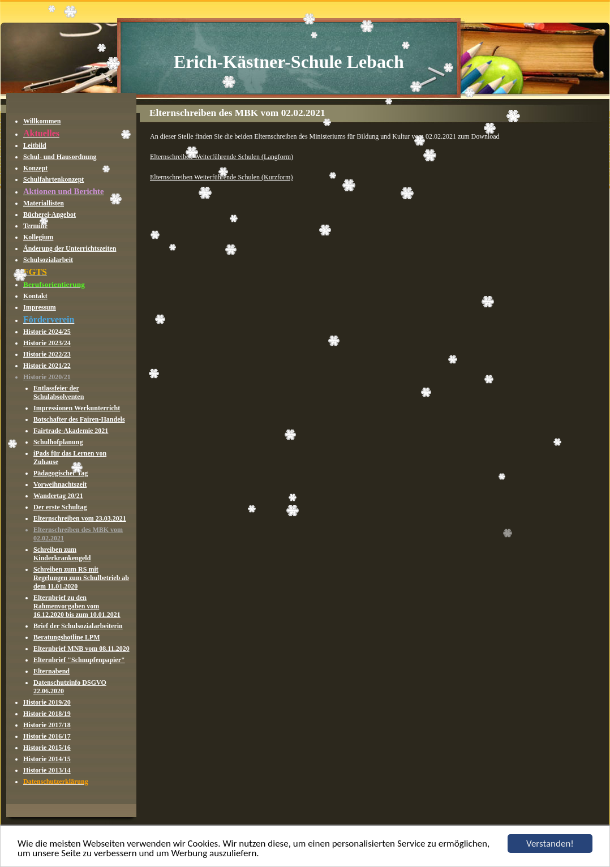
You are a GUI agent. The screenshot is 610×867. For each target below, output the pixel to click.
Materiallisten (43, 203)
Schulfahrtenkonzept (53, 179)
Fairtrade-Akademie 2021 (70, 431)
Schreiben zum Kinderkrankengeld (62, 554)
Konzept (35, 168)
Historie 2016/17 (47, 736)
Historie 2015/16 (47, 748)
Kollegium (38, 237)
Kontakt (35, 296)
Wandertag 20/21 (58, 496)
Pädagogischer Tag (60, 473)
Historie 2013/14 (47, 770)
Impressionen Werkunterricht (76, 408)
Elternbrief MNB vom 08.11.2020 (81, 649)
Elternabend (51, 671)
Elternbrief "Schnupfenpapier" (79, 660)
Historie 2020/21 (47, 377)
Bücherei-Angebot (49, 214)
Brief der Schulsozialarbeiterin (78, 626)
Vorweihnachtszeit (60, 484)
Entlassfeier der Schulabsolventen (58, 392)
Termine (35, 226)
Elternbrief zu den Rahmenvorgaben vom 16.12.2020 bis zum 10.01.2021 (77, 606)
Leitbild (34, 145)
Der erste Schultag (60, 507)
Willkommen (42, 121)
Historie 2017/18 (47, 725)
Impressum (39, 307)
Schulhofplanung (58, 442)
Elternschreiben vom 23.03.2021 (79, 518)
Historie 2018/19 (47, 714)
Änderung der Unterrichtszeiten (69, 248)
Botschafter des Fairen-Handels (79, 419)
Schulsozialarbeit (48, 260)
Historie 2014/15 (47, 759)
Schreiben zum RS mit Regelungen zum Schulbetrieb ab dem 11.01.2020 (81, 577)
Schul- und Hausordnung (59, 157)
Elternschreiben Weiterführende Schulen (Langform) (221, 157)
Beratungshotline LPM (66, 637)
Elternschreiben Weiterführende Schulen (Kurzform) (221, 177)
